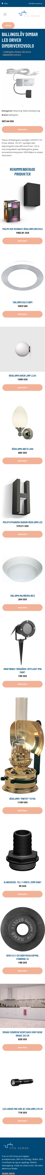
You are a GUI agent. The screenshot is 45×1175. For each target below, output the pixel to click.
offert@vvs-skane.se (35, 4)
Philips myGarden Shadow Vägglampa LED (22, 522)
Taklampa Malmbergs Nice (22, 595)
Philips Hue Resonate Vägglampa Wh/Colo (22, 228)
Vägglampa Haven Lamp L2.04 (22, 375)
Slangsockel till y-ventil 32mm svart (22, 882)
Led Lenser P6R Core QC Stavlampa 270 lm (22, 1108)
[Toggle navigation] (5, 14)
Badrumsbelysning (31, 110)
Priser (8, 25)
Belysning (17, 110)
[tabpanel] (22, 83)
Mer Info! (22, 129)
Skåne (6, 4)
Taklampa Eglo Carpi (23, 302)
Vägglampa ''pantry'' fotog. (22, 798)
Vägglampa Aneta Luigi (22, 448)
